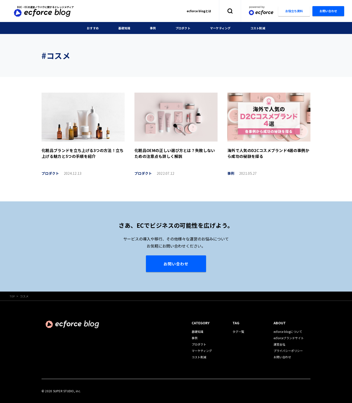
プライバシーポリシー (288, 351)
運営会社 (279, 344)
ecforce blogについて (288, 331)
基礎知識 (121, 27)
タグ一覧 (238, 331)
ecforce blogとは (199, 11)
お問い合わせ (176, 264)
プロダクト (182, 27)
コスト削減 (263, 27)
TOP (13, 296)
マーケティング (223, 27)
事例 (150, 27)
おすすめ (87, 27)
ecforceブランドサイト (289, 338)
